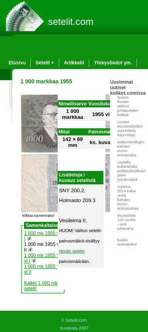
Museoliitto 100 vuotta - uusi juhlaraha (126, 222)
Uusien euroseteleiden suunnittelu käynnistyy (128, 128)
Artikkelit (74, 63)
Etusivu (17, 63)
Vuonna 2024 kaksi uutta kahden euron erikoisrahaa (128, 197)
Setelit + (45, 63)
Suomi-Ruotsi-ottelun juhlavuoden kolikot (127, 106)
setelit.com (71, 21)
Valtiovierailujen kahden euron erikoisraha (128, 148)
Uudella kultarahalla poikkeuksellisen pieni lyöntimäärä (128, 171)
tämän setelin (71, 251)
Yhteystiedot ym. (113, 63)
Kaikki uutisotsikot (127, 242)
